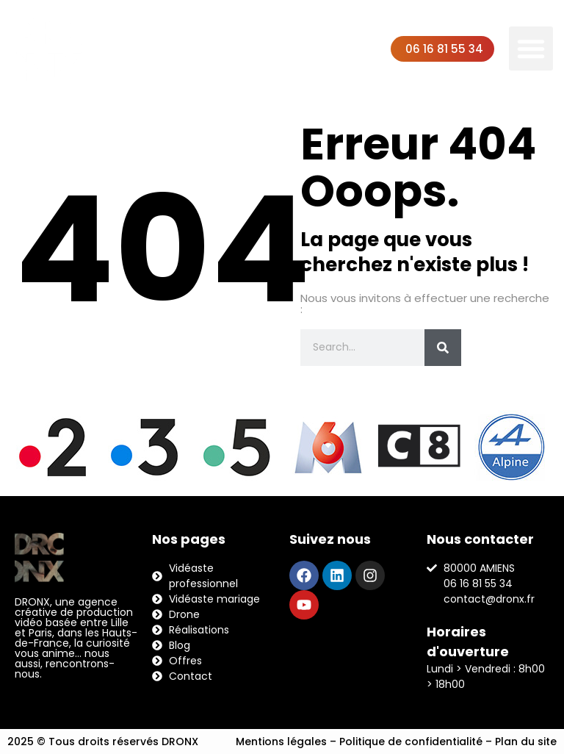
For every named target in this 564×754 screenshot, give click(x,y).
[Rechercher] (442, 347)
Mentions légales (281, 741)
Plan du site (526, 741)
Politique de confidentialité (410, 741)
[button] (531, 48)
